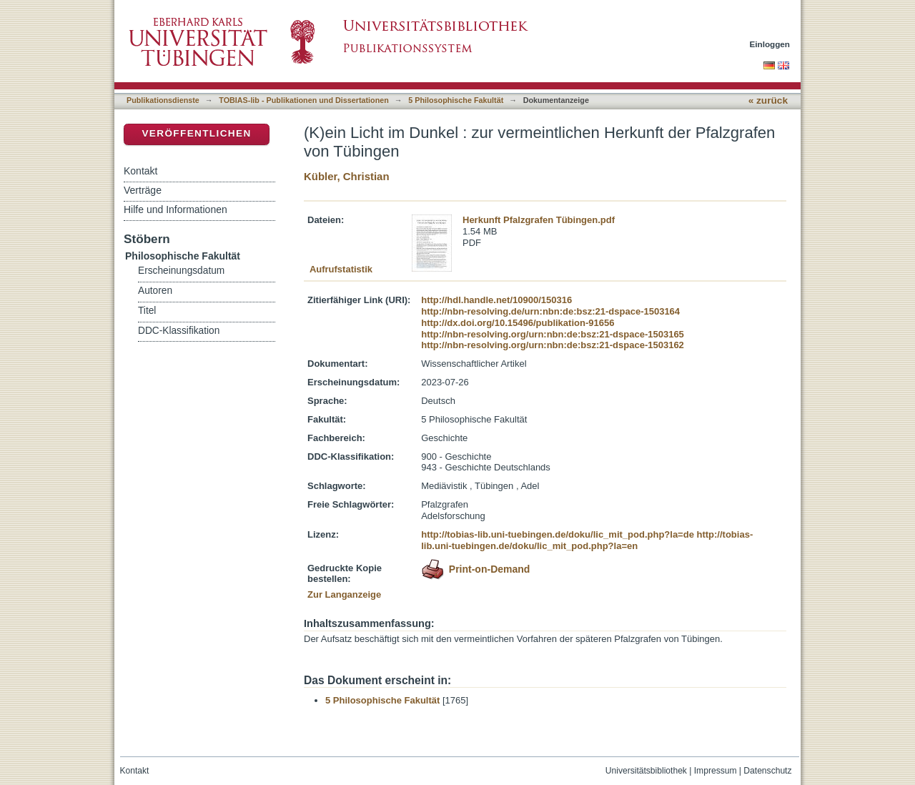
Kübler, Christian (347, 176)
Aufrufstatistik (341, 269)
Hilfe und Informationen (175, 209)
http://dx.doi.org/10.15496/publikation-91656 (517, 322)
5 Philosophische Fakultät (455, 100)
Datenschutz (767, 771)
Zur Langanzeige (344, 594)
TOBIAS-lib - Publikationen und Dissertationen (304, 100)
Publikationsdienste (163, 100)
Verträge (143, 190)
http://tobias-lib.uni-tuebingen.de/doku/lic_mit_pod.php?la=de (557, 534)
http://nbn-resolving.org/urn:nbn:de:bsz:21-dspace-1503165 (552, 334)
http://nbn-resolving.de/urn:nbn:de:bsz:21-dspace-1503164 (550, 311)
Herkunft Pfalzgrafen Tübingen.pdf (539, 219)
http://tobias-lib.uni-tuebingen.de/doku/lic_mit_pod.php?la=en (587, 540)
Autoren (155, 290)
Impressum (715, 771)
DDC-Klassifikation (178, 330)
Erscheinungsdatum (181, 270)
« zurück (768, 100)
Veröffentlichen (196, 133)
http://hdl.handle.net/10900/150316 (496, 300)
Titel (147, 310)
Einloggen (770, 44)
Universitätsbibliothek (646, 771)
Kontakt (140, 171)
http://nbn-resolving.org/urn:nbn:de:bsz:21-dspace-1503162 (552, 345)
